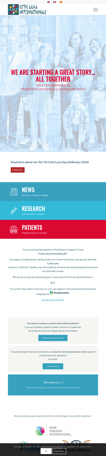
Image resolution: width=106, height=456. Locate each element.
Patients (32, 227)
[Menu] (94, 9)
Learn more (59, 451)
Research (33, 208)
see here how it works (52, 299)
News (28, 190)
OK (46, 451)
